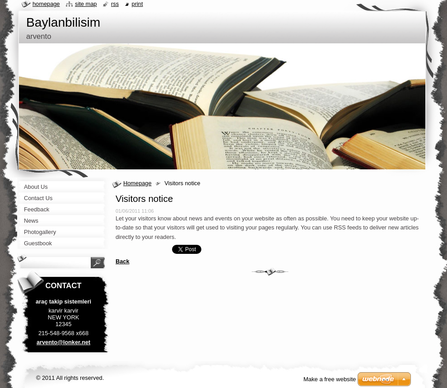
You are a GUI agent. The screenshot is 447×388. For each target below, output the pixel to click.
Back (123, 261)
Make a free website (329, 379)
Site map (86, 3)
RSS (115, 3)
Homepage (137, 183)
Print (137, 3)
